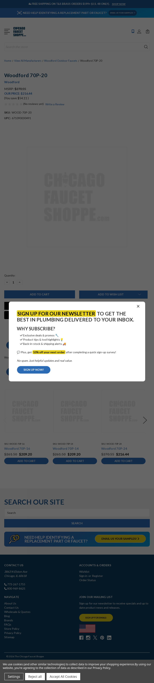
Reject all (35, 676)
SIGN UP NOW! (33, 369)
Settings (14, 676)
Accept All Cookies (63, 676)
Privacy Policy (101, 668)
